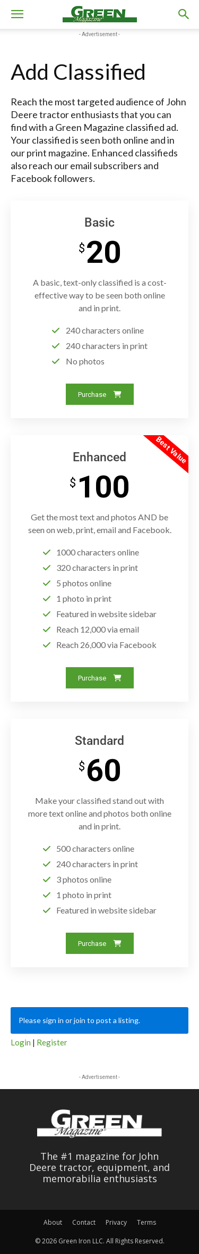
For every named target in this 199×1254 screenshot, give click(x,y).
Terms (146, 1222)
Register (52, 1042)
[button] (17, 14)
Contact (84, 1222)
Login (21, 1042)
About (53, 1222)
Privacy (116, 1222)
